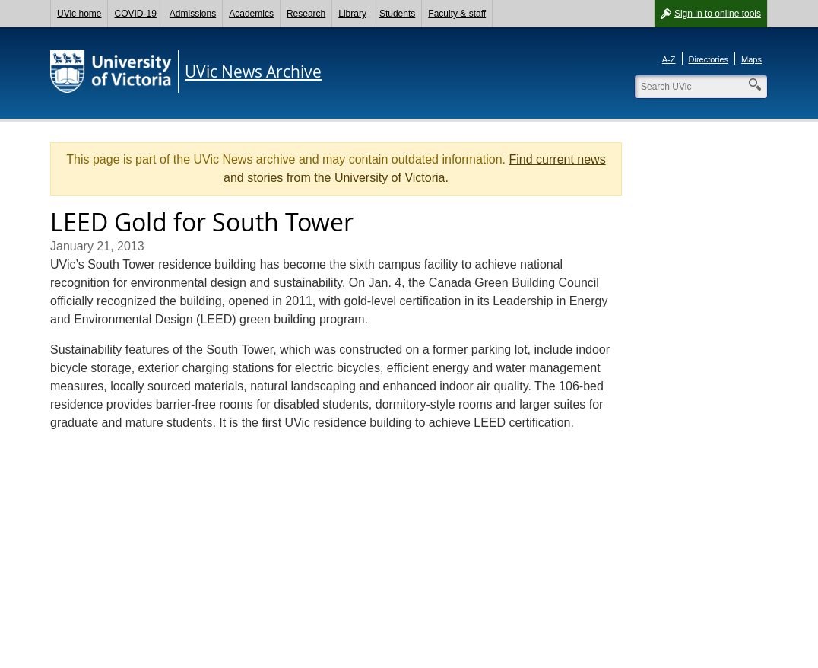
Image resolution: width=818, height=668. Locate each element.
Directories (709, 59)
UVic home (79, 13)
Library (352, 13)
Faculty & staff (457, 13)
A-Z (669, 59)
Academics (251, 13)
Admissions (193, 13)
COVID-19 (135, 13)
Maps (751, 59)
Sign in (717, 13)
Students (397, 13)
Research (306, 13)
